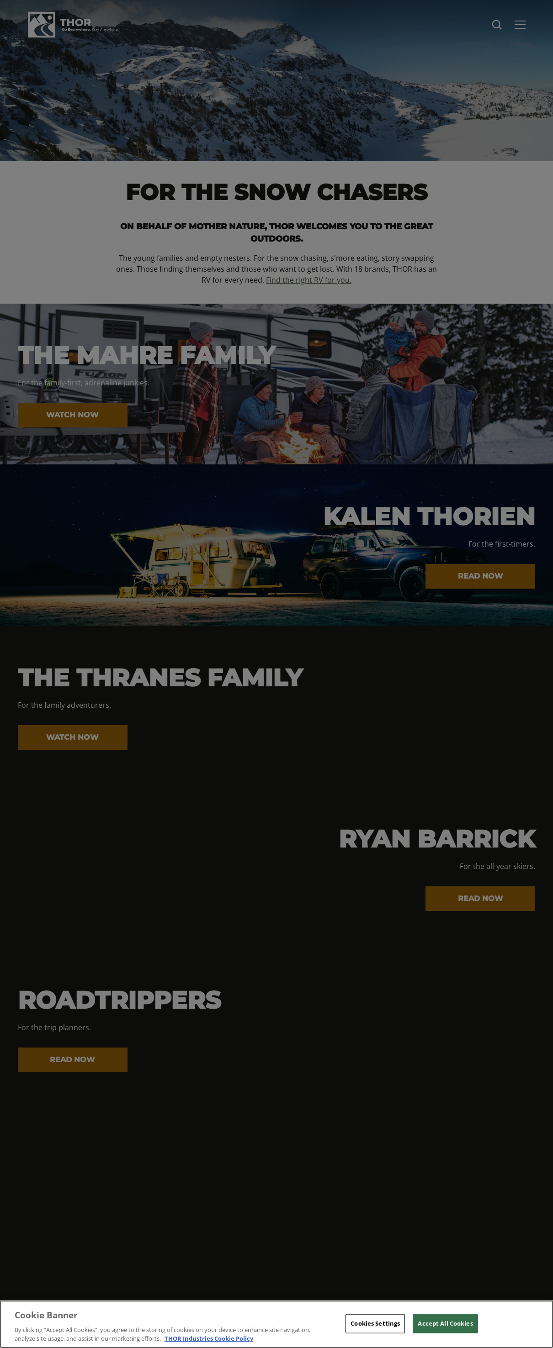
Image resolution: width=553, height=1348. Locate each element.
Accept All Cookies (445, 1323)
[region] (276, 1324)
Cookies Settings (375, 1323)
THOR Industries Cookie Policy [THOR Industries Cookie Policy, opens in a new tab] (209, 1338)
